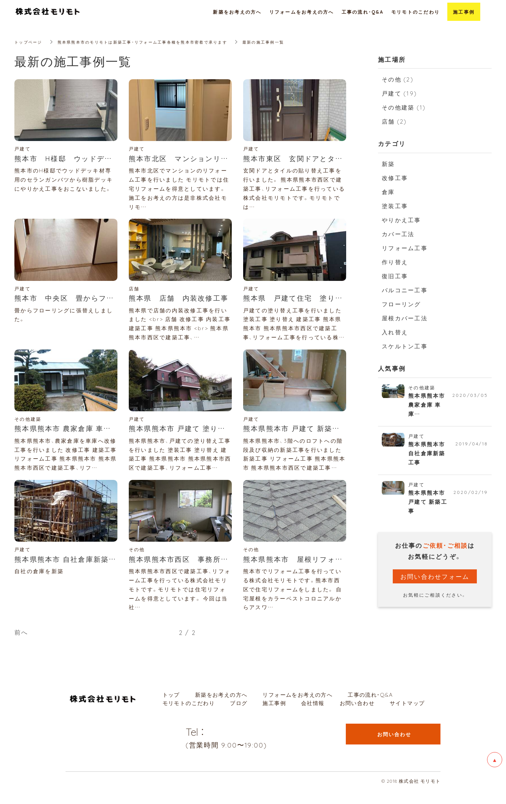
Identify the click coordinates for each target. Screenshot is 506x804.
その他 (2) (398, 79)
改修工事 (395, 178)
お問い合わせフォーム (435, 582)
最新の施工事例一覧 (299, 41)
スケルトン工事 (405, 346)
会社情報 (313, 717)
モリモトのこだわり (188, 717)
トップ (171, 708)
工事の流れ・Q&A (370, 708)
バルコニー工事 (405, 290)
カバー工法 (398, 234)
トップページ (30, 41)
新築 (388, 164)
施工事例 (274, 717)
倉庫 (388, 192)
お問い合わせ (357, 717)
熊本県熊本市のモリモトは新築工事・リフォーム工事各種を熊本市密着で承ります (160, 41)
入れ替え (395, 332)
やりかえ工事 (401, 220)
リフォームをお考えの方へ (297, 708)
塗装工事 (395, 206)
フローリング (401, 304)
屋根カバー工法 (405, 318)
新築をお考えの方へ (221, 708)
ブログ (238, 717)
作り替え (395, 262)
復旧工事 (395, 276)
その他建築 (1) (404, 107)
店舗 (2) (394, 121)
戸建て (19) (399, 93)
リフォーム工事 (405, 248)
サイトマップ (407, 717)
